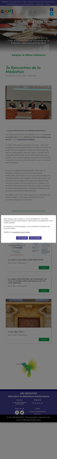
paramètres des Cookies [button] (21, 232)
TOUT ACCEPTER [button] (35, 238)
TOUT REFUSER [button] (22, 238)
